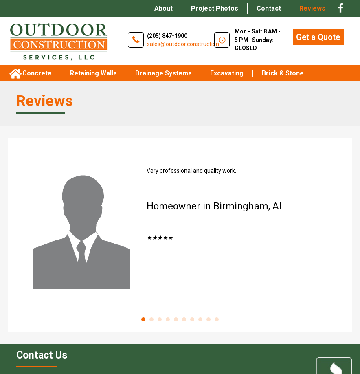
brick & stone (283, 73)
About (163, 8)
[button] (318, 37)
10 (217, 319)
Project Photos (214, 8)
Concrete (37, 73)
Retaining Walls (93, 73)
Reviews (312, 8)
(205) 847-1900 (167, 36)
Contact (269, 8)
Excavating (227, 73)
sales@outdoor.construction (183, 44)
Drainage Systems (163, 73)
